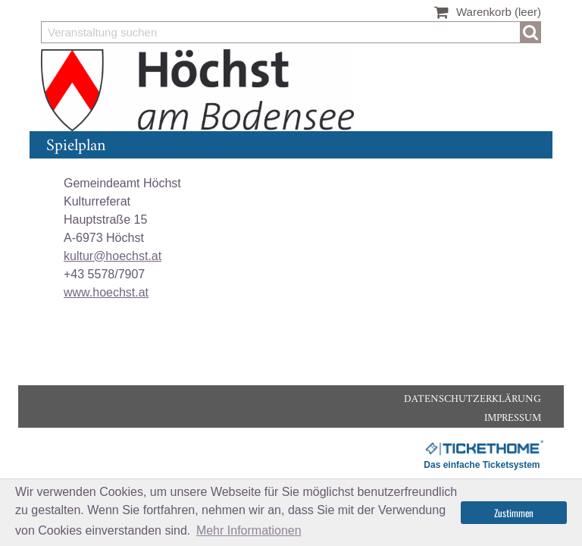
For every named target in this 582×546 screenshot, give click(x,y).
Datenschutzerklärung (472, 399)
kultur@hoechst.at (112, 255)
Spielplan (75, 145)
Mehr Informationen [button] (249, 530)
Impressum (512, 418)
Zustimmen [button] (514, 512)
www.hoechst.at (106, 292)
